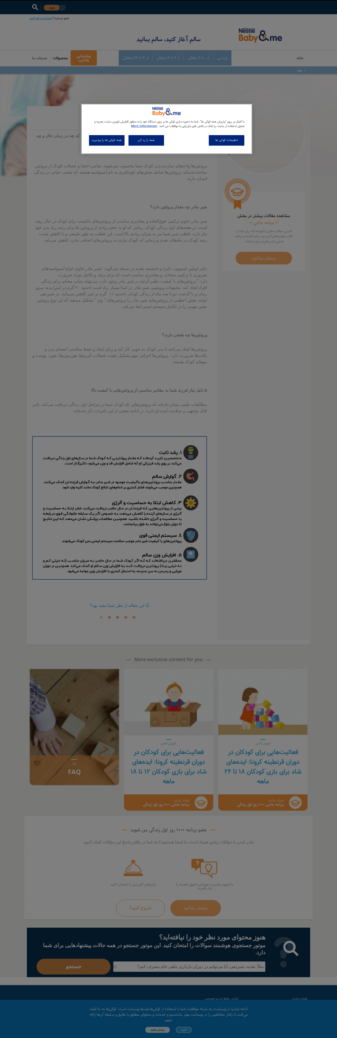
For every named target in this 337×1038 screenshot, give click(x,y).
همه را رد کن (146, 140)
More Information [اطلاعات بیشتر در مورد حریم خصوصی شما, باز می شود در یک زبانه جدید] (144, 126)
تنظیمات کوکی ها (226, 140)
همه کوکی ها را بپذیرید (107, 140)
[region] (166, 129)
